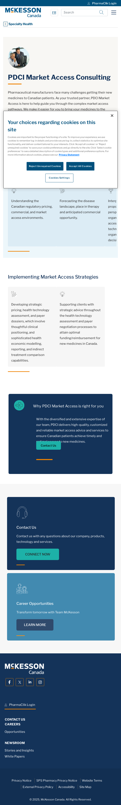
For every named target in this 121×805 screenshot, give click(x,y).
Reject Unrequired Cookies (45, 166)
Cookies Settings (59, 178)
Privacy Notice (21, 780)
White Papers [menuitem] (15, 756)
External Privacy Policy (38, 787)
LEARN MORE (35, 625)
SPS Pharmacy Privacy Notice (56, 780)
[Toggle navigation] (114, 12)
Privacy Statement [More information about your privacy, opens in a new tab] (69, 154)
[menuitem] (101, 3)
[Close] (112, 115)
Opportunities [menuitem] (15, 732)
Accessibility (66, 787)
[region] (60, 150)
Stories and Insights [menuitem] (19, 750)
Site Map (85, 787)
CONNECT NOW (37, 554)
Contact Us (48, 445)
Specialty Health (18, 24)
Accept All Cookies (80, 166)
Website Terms (92, 780)
